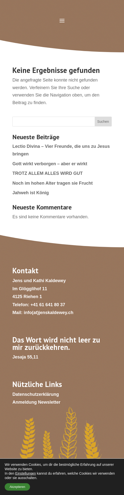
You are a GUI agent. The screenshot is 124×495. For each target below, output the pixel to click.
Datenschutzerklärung (35, 394)
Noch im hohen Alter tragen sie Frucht (52, 183)
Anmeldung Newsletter (36, 402)
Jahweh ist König (30, 192)
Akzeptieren (17, 487)
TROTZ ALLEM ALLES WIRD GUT (47, 173)
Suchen (103, 122)
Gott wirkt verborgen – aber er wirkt (49, 163)
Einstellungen (25, 473)
